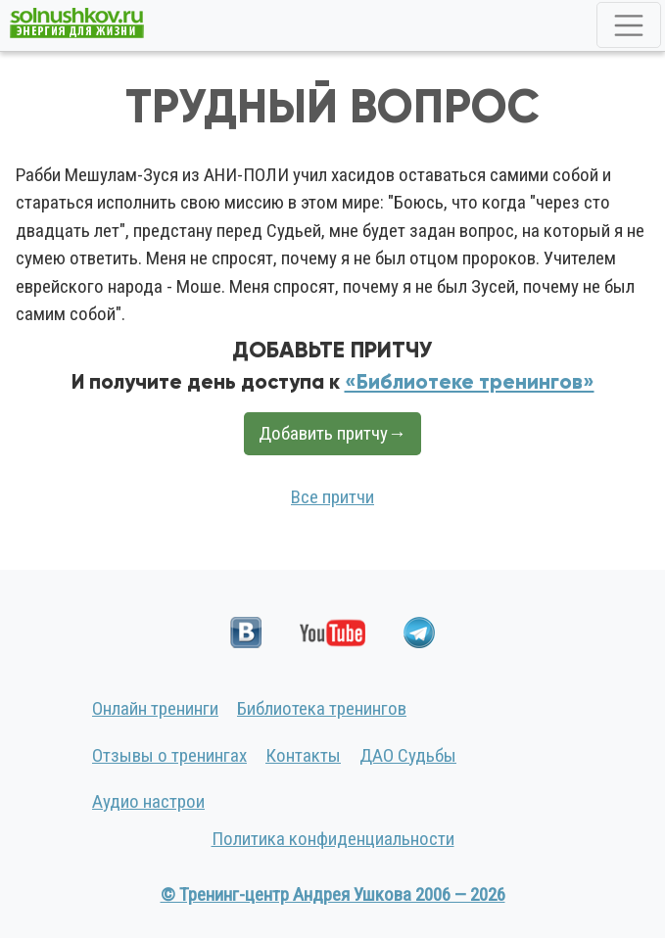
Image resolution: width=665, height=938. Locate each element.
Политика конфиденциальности (333, 838)
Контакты (303, 755)
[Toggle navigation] (628, 25)
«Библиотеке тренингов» (469, 382)
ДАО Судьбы (407, 755)
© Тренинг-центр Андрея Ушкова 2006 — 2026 (333, 894)
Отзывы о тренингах (169, 755)
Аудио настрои (148, 801)
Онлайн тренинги (155, 708)
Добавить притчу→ (332, 433)
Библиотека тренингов (321, 708)
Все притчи (332, 497)
